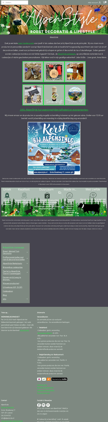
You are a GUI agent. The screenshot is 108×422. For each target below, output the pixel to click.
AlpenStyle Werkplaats (15, 61)
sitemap (46, 418)
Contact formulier (7, 356)
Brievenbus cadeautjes (13, 65)
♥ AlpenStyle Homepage (13, 45)
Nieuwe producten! (11, 81)
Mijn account (94, 2)
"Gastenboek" (24, 279)
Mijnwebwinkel (73, 418)
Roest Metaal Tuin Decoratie (15, 50)
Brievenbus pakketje (45, 281)
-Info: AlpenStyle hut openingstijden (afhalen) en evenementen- (69, 120)
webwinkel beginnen (56, 418)
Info (15, 97)
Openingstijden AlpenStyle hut (12, 369)
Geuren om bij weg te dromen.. (12, 76)
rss (49, 418)
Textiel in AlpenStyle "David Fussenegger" (15, 70)
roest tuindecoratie (54, 43)
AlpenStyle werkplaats (43, 61)
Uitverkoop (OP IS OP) (12, 85)
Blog (5, 93)
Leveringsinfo (42, 333)
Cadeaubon (8, 89)
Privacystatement (43, 341)
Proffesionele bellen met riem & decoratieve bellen (15, 56)
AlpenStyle (54, 37)
